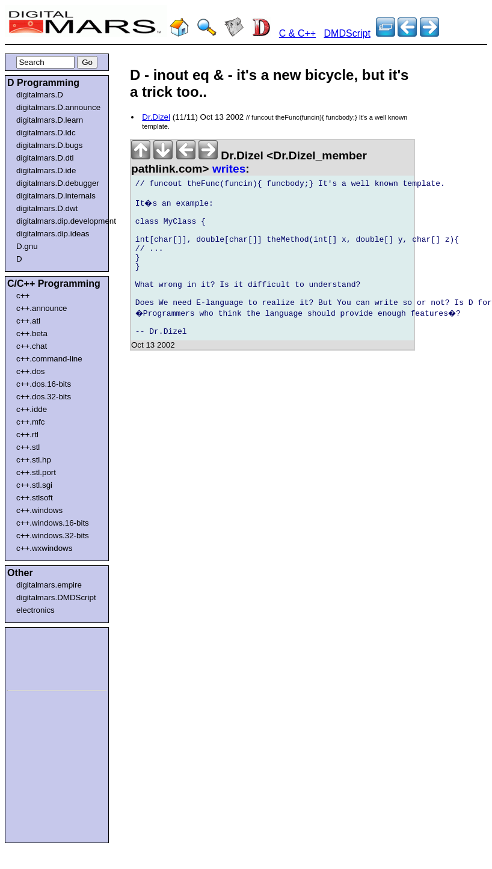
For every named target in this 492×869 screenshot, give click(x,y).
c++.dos (30, 371)
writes (228, 168)
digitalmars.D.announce (58, 107)
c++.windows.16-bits (52, 522)
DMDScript (347, 33)
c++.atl (28, 320)
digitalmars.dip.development (59, 221)
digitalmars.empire (49, 584)
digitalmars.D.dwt (47, 208)
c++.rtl (27, 434)
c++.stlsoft (34, 497)
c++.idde (31, 409)
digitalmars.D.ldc (46, 132)
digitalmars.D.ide (46, 170)
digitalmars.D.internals (56, 195)
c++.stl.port (36, 472)
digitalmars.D (39, 94)
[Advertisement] (43, 657)
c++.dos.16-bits (43, 383)
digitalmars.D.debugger (57, 183)
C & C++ (297, 33)
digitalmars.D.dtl (45, 157)
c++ (22, 295)
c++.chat (31, 346)
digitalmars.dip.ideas (53, 233)
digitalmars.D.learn (49, 119)
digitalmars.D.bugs (49, 145)
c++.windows (39, 510)
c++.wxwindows (44, 548)
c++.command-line (49, 358)
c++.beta (32, 333)
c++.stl (28, 447)
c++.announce (41, 308)
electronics (35, 610)
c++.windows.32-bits (52, 535)
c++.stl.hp (33, 459)
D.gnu (27, 246)
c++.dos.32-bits (43, 396)
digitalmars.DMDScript (56, 597)
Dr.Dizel (156, 116)
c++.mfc (30, 421)
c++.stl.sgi (34, 485)
